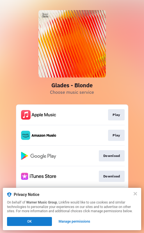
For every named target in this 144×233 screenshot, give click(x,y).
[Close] (135, 193)
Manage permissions (74, 221)
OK (29, 221)
